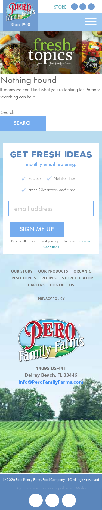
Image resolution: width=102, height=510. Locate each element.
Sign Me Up (37, 229)
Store (60, 7)
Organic (82, 271)
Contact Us (62, 284)
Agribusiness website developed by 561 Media (51, 487)
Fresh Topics (22, 277)
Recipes (49, 277)
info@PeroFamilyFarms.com (51, 382)
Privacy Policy (51, 298)
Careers (36, 284)
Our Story (22, 271)
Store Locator (77, 277)
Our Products (53, 271)
